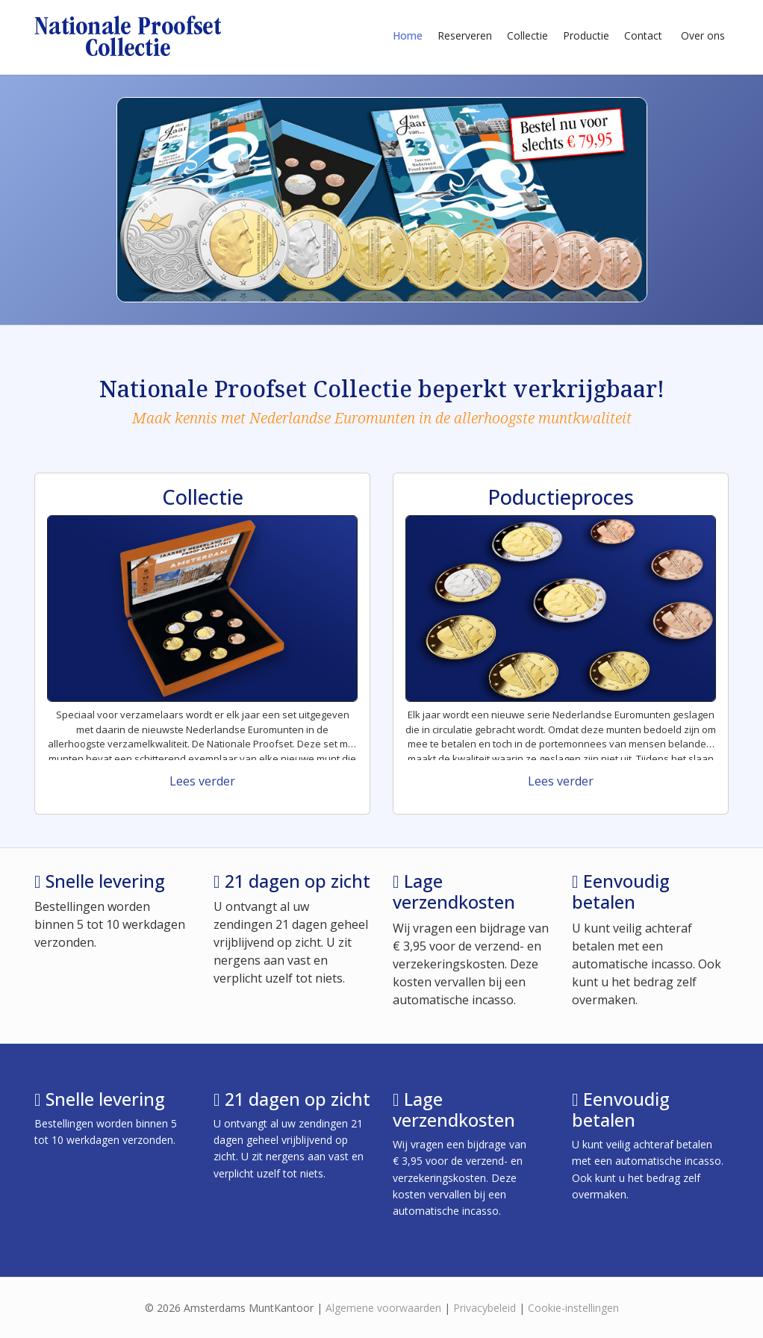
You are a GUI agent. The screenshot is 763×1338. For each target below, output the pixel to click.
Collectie (527, 35)
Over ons (703, 35)
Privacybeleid (484, 1308)
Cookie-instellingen (573, 1308)
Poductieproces (561, 497)
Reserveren (464, 35)
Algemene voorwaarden (383, 1308)
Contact (643, 35)
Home (408, 35)
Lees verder (202, 781)
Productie (586, 35)
